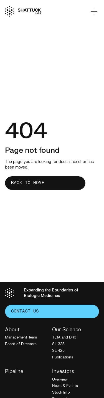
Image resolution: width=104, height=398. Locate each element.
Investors (63, 371)
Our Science (66, 330)
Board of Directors (21, 344)
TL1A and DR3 (64, 337)
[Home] (23, 11)
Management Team (21, 337)
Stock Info (61, 392)
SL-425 (58, 350)
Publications (62, 357)
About (12, 330)
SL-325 (58, 344)
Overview (60, 379)
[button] (94, 11)
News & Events (65, 386)
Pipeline (14, 371)
